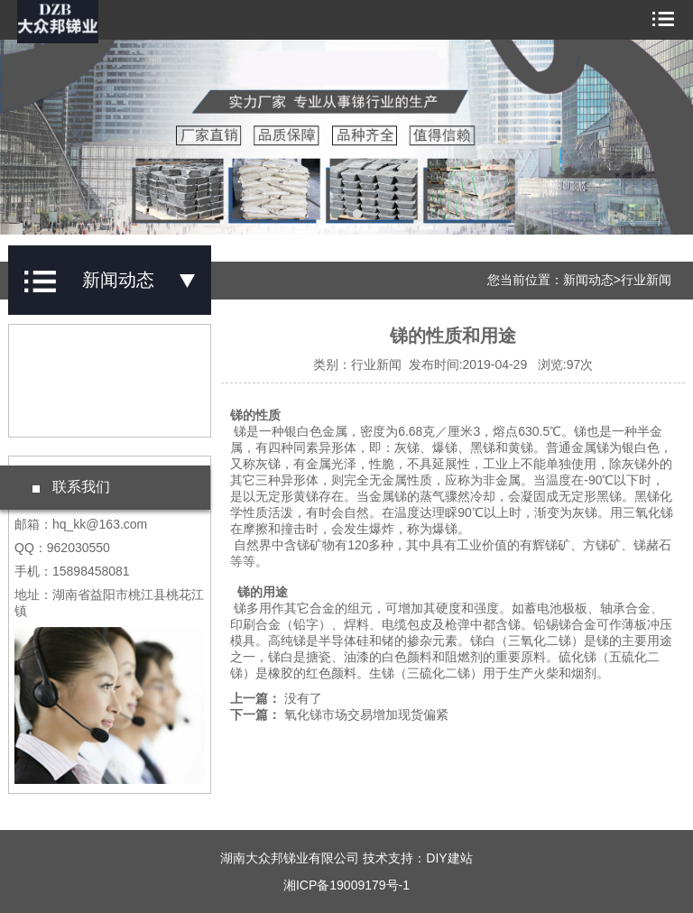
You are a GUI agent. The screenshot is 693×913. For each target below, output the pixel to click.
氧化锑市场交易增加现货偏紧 (366, 714)
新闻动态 (588, 279)
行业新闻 (646, 279)
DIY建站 (449, 858)
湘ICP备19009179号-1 (346, 885)
